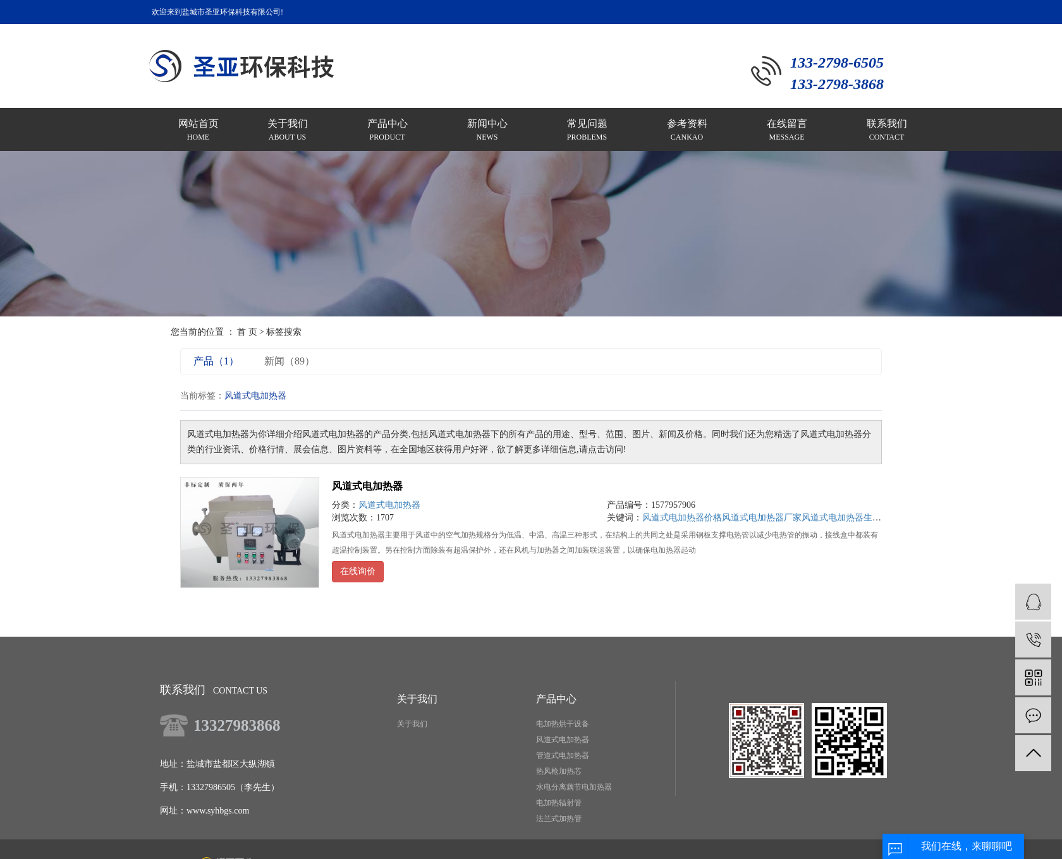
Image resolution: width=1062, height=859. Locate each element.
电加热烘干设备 (562, 723)
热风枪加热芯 (559, 771)
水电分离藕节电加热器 (574, 787)
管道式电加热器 (562, 755)
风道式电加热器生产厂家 (850, 517)
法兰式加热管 (559, 818)
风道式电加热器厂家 (762, 517)
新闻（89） (289, 361)
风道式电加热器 (367, 486)
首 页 (247, 332)
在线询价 (357, 571)
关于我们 (412, 723)
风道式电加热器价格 (682, 517)
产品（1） (216, 361)
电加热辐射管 (559, 802)
